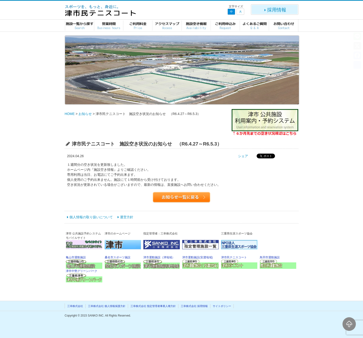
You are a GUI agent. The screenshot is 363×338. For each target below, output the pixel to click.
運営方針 (126, 217)
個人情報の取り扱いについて (91, 217)
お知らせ (85, 114)
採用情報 (274, 9)
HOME (70, 114)
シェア (243, 156)
